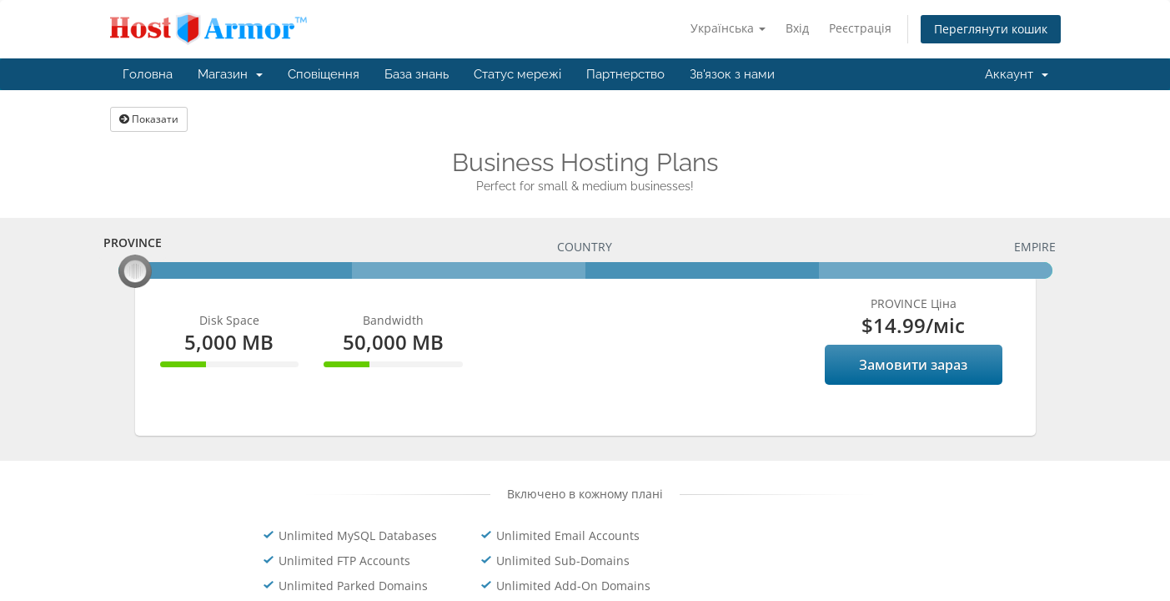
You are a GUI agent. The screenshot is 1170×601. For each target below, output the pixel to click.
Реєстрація (860, 28)
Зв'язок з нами (732, 74)
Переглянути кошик (990, 29)
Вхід (797, 28)
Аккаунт (1016, 74)
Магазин (230, 74)
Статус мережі (517, 74)
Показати (148, 119)
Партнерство (625, 74)
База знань (416, 74)
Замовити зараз (913, 365)
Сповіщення (323, 74)
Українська (728, 28)
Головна (148, 74)
